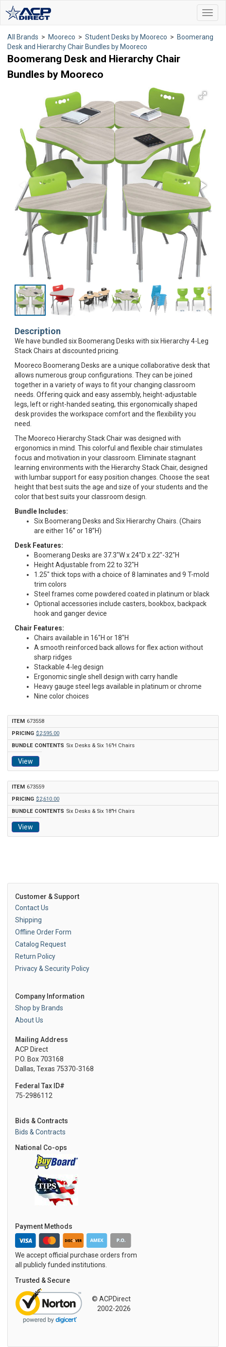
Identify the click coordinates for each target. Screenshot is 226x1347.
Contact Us (32, 908)
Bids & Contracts (40, 1132)
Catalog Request (40, 944)
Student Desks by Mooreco (126, 37)
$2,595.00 (47, 733)
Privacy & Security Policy (52, 968)
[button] (202, 95)
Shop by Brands (39, 1008)
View (25, 761)
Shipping (28, 920)
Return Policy (35, 956)
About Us (29, 1020)
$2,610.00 (47, 799)
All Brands (22, 37)
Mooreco (61, 37)
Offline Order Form (43, 932)
